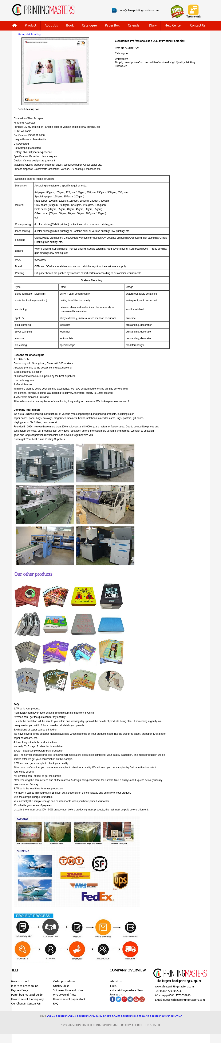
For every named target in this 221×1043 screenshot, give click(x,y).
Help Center (173, 26)
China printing (57, 1016)
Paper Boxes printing (118, 1016)
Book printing (172, 1016)
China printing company (85, 1016)
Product (30, 26)
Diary (153, 26)
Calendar (134, 26)
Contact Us (198, 26)
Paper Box (112, 26)
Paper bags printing (147, 1016)
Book (70, 26)
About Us (51, 26)
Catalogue (89, 26)
